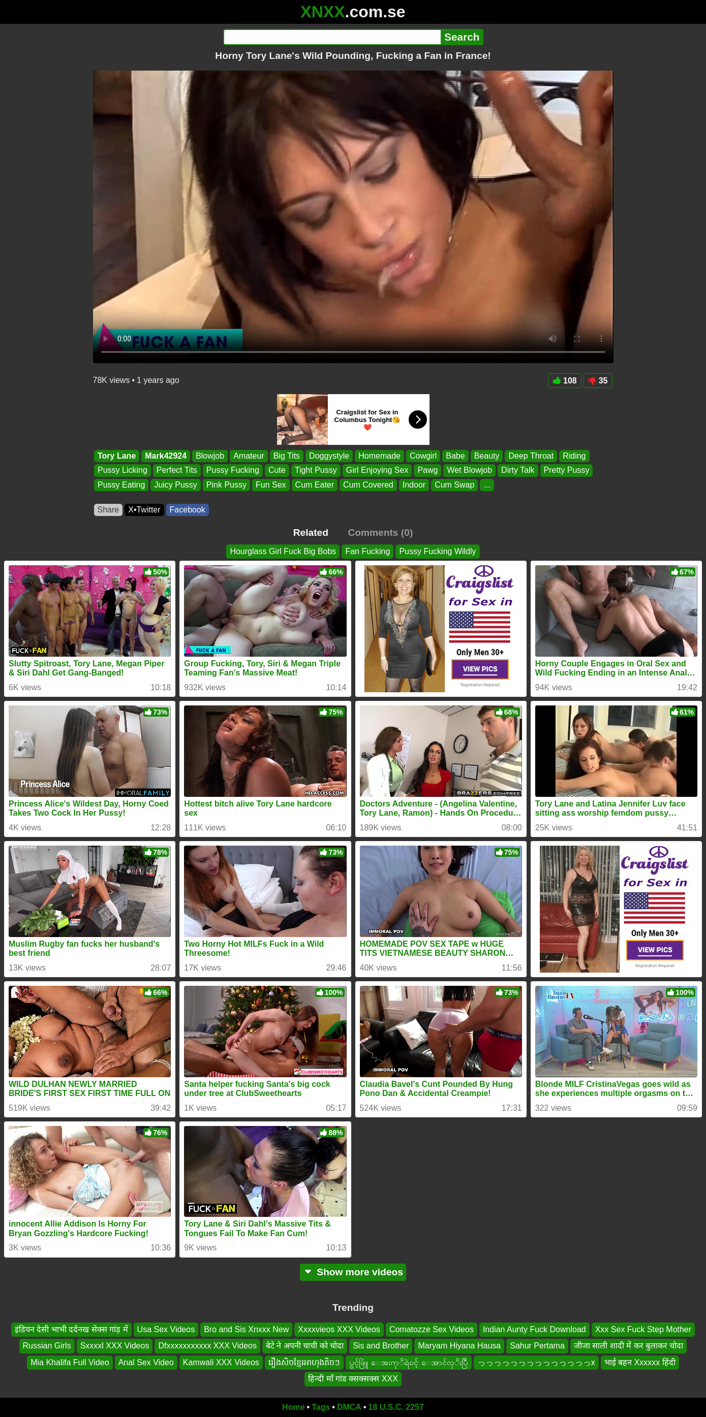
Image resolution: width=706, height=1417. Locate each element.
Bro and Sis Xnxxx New (246, 1329)
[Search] (332, 37)
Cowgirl (422, 456)
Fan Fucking (367, 551)
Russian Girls (47, 1345)
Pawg (427, 470)
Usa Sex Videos (166, 1329)
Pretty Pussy (566, 470)
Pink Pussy (226, 484)
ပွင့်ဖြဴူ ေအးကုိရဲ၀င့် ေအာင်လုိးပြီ (408, 1362)
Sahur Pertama (537, 1345)
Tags (321, 1407)
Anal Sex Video (146, 1362)
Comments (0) (380, 532)
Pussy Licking (122, 470)
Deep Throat (531, 456)
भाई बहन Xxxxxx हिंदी (640, 1362)
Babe (455, 456)
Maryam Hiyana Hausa (459, 1345)
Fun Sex (271, 484)
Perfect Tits (176, 470)
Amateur (248, 456)
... (486, 484)
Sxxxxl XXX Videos (114, 1345)
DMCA (349, 1407)
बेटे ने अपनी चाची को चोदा (305, 1345)
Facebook (187, 509)
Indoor (413, 484)
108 (564, 380)
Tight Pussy (315, 470)
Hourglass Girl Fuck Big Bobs (283, 551)
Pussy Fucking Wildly (437, 551)
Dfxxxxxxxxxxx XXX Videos (207, 1345)
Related (310, 532)
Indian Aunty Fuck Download (534, 1329)
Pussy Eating (121, 484)
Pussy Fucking (232, 470)
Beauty (486, 456)
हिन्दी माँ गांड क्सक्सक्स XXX (353, 1378)
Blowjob (210, 456)
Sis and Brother (381, 1345)
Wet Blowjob (469, 470)
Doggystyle (329, 456)
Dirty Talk (518, 470)
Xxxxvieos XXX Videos (339, 1329)
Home (293, 1407)
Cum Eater (314, 484)
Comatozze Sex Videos (431, 1329)
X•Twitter (144, 509)
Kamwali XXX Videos (221, 1362)
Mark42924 (166, 456)
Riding (574, 456)
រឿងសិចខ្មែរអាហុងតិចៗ (304, 1362)
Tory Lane (117, 456)
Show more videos (353, 1272)
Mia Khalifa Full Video (69, 1362)
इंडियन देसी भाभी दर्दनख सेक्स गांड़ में (71, 1329)
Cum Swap (454, 484)
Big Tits (286, 456)
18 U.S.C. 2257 (396, 1407)
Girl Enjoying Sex (377, 470)
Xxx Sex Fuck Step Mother (643, 1329)
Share (108, 509)
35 (598, 380)
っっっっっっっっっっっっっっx (536, 1362)
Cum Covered (368, 484)
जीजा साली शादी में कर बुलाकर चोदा (629, 1345)
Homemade (379, 456)
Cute (276, 470)
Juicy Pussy (175, 484)
